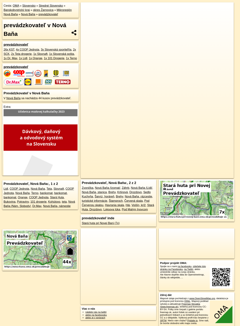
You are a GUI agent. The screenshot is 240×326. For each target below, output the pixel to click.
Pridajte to (192, 320)
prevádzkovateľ (48, 14)
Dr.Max (37, 206)
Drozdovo (135, 192)
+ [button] (87, 8)
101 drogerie (38, 201)
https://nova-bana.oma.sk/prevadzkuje (215, 129)
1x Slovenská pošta (61, 53)
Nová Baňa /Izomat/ (107, 187)
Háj (128, 205)
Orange (22, 197)
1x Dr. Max (10, 58)
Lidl (6, 188)
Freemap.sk (185, 129)
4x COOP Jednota (27, 49)
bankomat (46, 193)
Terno (34, 193)
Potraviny (23, 201)
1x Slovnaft (40, 53)
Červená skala (133, 200)
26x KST (9, 49)
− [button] (87, 14)
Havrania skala (114, 205)
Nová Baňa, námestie (57, 206)
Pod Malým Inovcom (135, 209)
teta (64, 201)
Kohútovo (54, 201)
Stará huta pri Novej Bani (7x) (101, 223)
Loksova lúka (111, 209)
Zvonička (87, 187)
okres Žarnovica (43, 10)
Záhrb (125, 187)
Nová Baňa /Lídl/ (141, 187)
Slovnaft (59, 188)
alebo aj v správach (95, 317)
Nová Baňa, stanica (94, 192)
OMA (16, 5)
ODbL (187, 301)
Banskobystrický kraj (17, 10)
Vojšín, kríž (139, 205)
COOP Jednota (19, 188)
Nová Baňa (28, 14)
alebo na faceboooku (96, 315)
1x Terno (71, 58)
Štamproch (116, 200)
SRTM (163, 320)
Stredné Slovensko (51, 5)
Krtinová (122, 192)
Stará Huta (57, 197)
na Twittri (188, 269)
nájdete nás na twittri (95, 312)
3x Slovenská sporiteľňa (56, 49)
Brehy (112, 192)
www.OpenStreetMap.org (202, 298)
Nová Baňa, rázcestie (138, 196)
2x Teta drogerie (21, 53)
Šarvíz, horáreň (104, 196)
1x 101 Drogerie (54, 58)
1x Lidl (23, 58)
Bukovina (9, 201)
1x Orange (35, 58)
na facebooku (184, 266)
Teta (49, 188)
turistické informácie (94, 200)
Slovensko (29, 5)
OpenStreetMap (166, 129)
